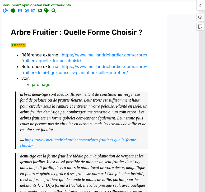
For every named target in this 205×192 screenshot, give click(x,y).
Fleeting (18, 45)
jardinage (41, 84)
